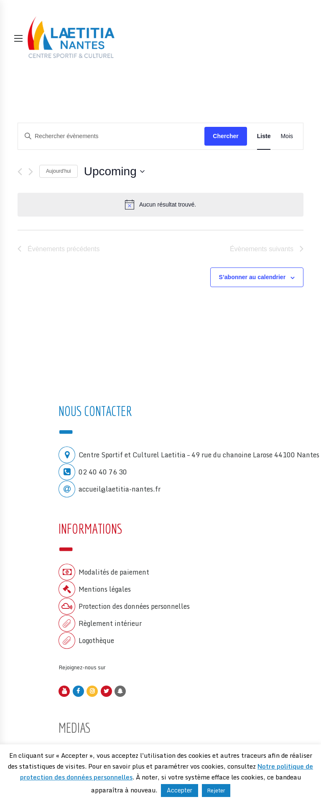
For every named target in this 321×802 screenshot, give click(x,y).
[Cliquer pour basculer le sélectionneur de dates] (114, 171)
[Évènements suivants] (30, 172)
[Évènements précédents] (20, 172)
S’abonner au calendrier (252, 277)
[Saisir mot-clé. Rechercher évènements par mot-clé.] (111, 136)
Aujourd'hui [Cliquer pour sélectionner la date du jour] (58, 171)
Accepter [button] (179, 790)
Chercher (225, 136)
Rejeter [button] (216, 790)
